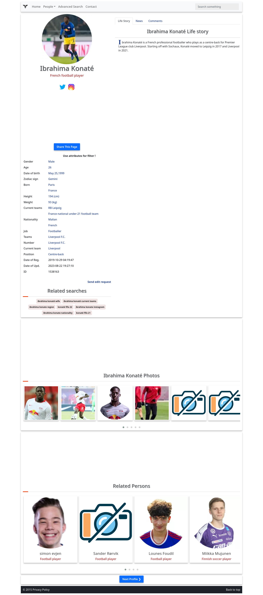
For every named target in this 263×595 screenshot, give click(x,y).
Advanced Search (70, 7)
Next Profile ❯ (131, 579)
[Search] (217, 6)
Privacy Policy (41, 589)
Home (36, 7)
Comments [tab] (155, 21)
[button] (123, 427)
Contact (91, 7)
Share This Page (67, 147)
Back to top (233, 589)
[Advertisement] (67, 117)
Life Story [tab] (124, 21)
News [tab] (139, 21)
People (48, 7)
